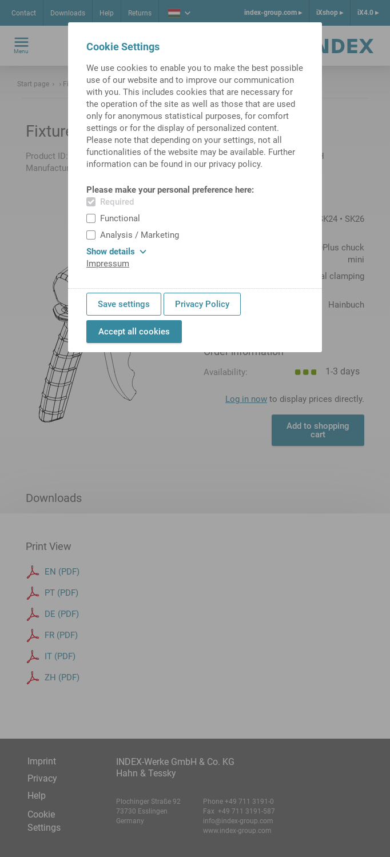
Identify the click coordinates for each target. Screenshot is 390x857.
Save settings (124, 304)
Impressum (107, 263)
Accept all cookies (134, 331)
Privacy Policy (202, 304)
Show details (116, 251)
